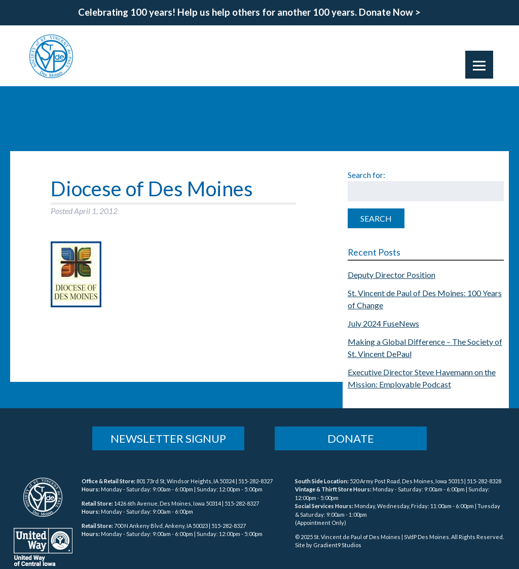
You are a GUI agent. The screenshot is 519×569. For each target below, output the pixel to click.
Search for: (366, 175)
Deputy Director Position (391, 274)
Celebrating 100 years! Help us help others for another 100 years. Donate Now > (249, 12)
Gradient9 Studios (337, 545)
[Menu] (479, 65)
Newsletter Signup (168, 438)
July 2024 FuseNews (383, 323)
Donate (350, 438)
